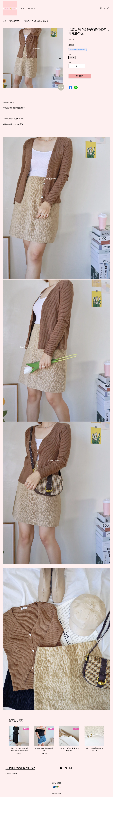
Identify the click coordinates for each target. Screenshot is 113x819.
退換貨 (59, 793)
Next (60, 58)
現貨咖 (72, 57)
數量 (70, 62)
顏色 (70, 54)
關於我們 (54, 793)
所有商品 (31, 8)
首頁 (22, 8)
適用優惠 (71, 45)
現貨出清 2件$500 (14, 21)
